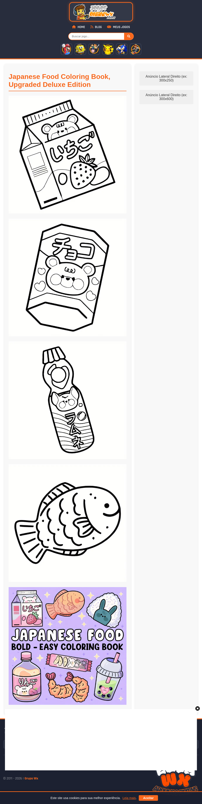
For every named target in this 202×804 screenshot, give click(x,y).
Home (78, 27)
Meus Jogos (118, 27)
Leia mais (129, 798)
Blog (96, 27)
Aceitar (148, 798)
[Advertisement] (103, 739)
